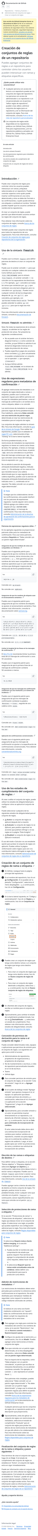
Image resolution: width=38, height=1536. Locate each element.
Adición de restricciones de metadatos (15, 1283)
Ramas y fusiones (21, 11)
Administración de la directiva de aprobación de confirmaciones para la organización (19, 516)
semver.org (23, 611)
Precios (10, 1528)
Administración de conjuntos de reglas (17, 13)
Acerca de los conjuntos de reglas (17, 1029)
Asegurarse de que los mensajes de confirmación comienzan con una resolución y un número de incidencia (18, 690)
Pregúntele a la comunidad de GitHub (15, 1506)
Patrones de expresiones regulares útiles (19, 526)
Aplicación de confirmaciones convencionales (18, 736)
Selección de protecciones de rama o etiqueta (19, 1210)
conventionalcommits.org (11, 751)
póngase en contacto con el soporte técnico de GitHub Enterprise (18, 38)
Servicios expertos (20, 1528)
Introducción (10, 178)
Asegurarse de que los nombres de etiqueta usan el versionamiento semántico (18, 596)
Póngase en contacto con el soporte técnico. (17, 1509)
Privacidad (27, 1526)
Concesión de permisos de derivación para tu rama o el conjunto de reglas (15, 1038)
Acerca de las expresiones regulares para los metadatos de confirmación (18, 1397)
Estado (4, 1528)
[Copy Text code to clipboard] (33, 574)
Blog (29, 1528)
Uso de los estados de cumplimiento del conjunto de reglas (18, 791)
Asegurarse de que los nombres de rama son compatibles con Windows (17, 547)
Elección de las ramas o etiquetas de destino (18, 1156)
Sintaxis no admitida (18, 322)
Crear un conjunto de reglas (14, 15)
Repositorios (9, 11)
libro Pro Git (7, 654)
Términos (19, 1526)
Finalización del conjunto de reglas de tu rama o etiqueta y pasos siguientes (19, 1449)
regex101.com (7, 434)
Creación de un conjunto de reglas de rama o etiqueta (18, 864)
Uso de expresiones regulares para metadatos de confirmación (19, 381)
